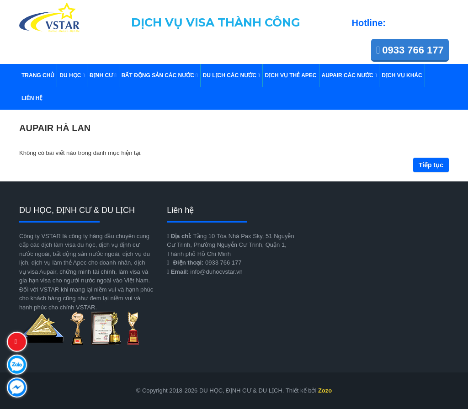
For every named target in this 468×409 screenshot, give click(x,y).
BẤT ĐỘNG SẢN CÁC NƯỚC (160, 75)
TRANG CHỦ (37, 75)
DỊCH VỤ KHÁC (402, 75)
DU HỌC (72, 75)
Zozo (325, 390)
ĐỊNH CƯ (103, 75)
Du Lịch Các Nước (231, 75)
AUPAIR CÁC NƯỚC (349, 75)
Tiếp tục (431, 165)
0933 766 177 (410, 50)
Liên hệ (32, 98)
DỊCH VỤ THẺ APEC (291, 75)
